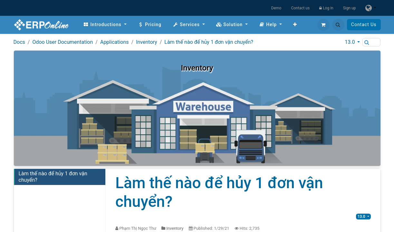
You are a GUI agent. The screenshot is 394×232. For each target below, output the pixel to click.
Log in (326, 8)
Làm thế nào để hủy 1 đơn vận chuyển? (208, 42)
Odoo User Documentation (62, 42)
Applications (114, 42)
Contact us (300, 8)
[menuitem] (105, 24)
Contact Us (364, 24)
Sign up (349, 8)
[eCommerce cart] (323, 25)
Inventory (146, 42)
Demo (276, 8)
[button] (338, 25)
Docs (19, 42)
